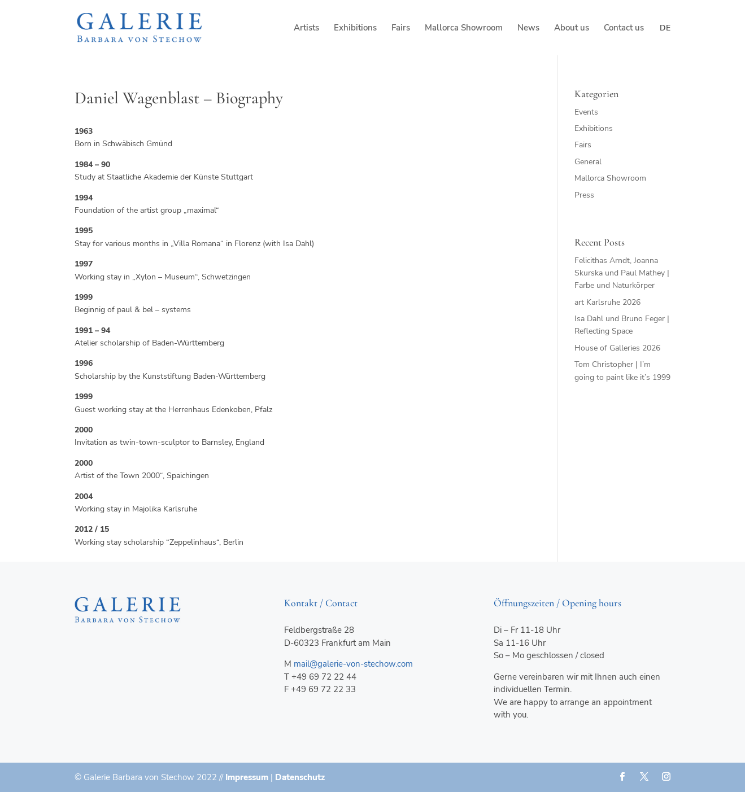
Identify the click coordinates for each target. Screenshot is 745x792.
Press (584, 195)
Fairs (400, 28)
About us (571, 28)
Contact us (624, 28)
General (588, 161)
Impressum (246, 777)
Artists (306, 28)
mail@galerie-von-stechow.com (353, 664)
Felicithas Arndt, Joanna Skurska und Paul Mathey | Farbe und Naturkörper (621, 273)
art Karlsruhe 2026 (607, 302)
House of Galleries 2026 (617, 348)
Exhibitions (355, 28)
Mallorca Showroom (464, 28)
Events (586, 112)
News (528, 28)
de (665, 28)
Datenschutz (300, 777)
